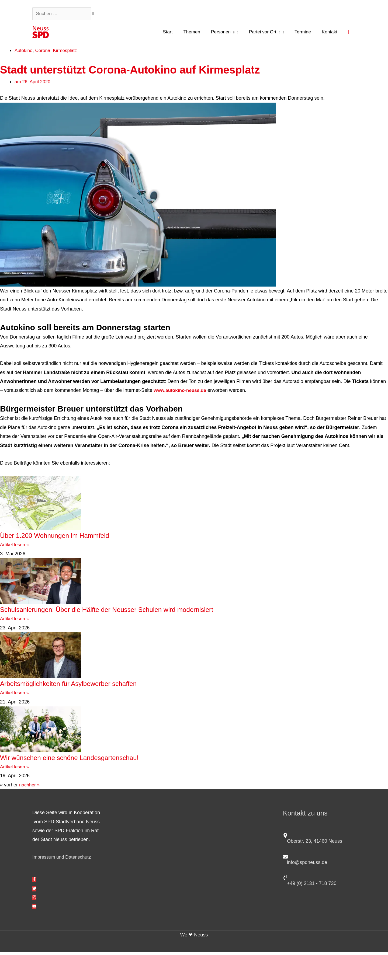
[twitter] (34, 891)
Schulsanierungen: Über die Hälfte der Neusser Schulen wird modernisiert (133, 611)
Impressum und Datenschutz (63, 859)
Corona (44, 52)
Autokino (24, 52)
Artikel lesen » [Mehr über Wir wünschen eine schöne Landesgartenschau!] (15, 769)
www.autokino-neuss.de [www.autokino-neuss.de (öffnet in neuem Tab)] (181, 393)
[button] (349, 33)
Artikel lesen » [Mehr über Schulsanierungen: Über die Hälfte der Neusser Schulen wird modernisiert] (15, 621)
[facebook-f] (34, 882)
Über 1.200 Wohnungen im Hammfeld (68, 537)
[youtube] (34, 909)
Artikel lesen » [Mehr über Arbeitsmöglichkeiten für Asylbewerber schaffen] (15, 695)
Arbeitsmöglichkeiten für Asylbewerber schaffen (85, 685)
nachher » (30, 787)
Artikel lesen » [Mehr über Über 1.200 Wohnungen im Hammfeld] (15, 547)
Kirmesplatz (67, 52)
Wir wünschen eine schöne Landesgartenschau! (86, 759)
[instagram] (34, 900)
